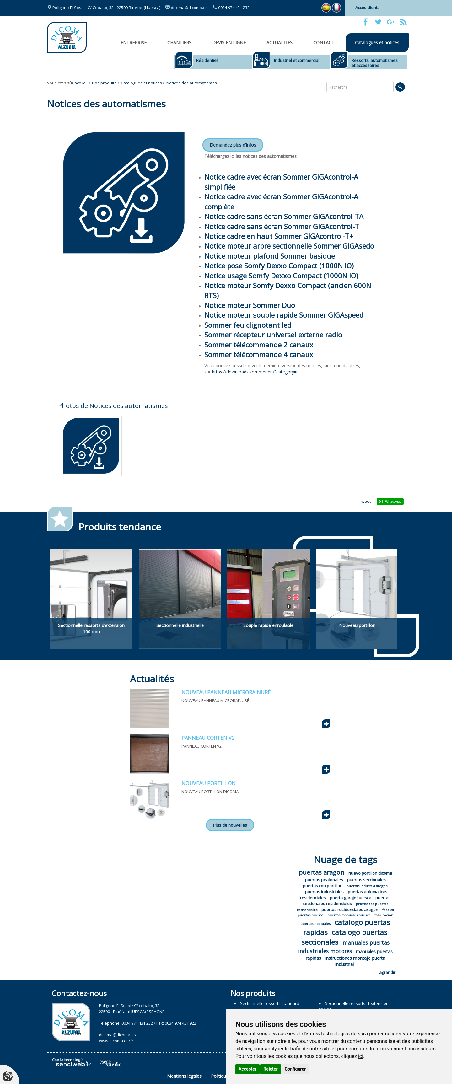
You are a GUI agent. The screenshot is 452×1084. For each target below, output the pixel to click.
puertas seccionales (366, 880)
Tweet (365, 501)
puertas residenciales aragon (349, 909)
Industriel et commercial (296, 60)
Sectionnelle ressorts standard (269, 1003)
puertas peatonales (324, 880)
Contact (323, 43)
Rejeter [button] (270, 1068)
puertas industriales (324, 891)
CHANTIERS (179, 43)
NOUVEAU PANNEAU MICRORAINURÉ (226, 692)
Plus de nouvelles (230, 825)
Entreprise (134, 43)
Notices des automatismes (191, 83)
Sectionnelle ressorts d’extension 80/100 (354, 1006)
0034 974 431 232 (231, 7)
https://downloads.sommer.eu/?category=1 (255, 372)
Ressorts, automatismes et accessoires (375, 62)
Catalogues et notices (377, 43)
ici (360, 1056)
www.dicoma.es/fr (116, 1041)
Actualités (279, 43)
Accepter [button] (247, 1068)
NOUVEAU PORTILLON (208, 783)
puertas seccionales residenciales (346, 900)
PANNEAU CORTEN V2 (207, 737)
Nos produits (104, 83)
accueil (81, 83)
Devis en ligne (229, 43)
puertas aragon (321, 872)
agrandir (387, 972)
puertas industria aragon (367, 885)
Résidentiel (207, 60)
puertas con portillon (322, 885)
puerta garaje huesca (350, 897)
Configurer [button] (295, 1068)
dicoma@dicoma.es (186, 7)
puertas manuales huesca (348, 915)
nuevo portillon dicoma (370, 873)
